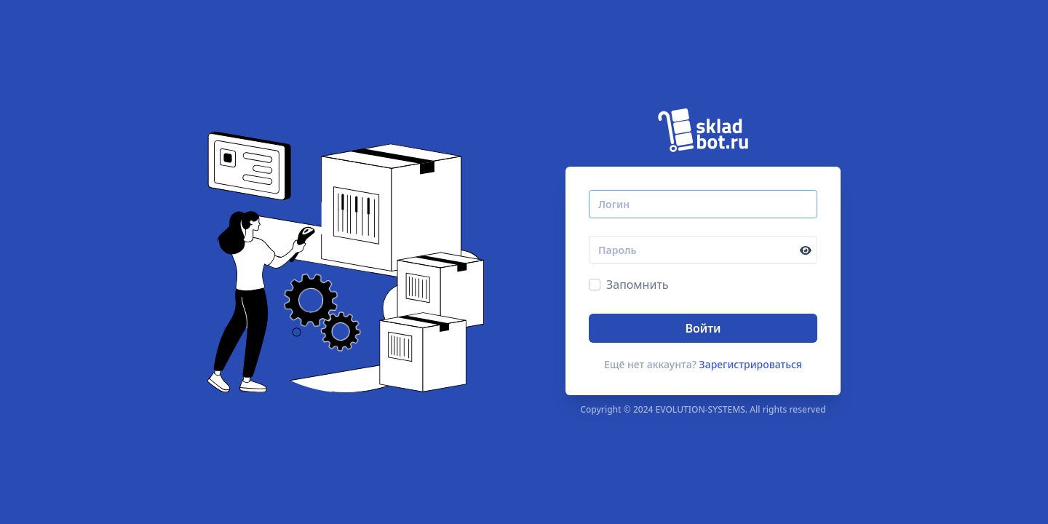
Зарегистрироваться (751, 364)
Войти (702, 328)
